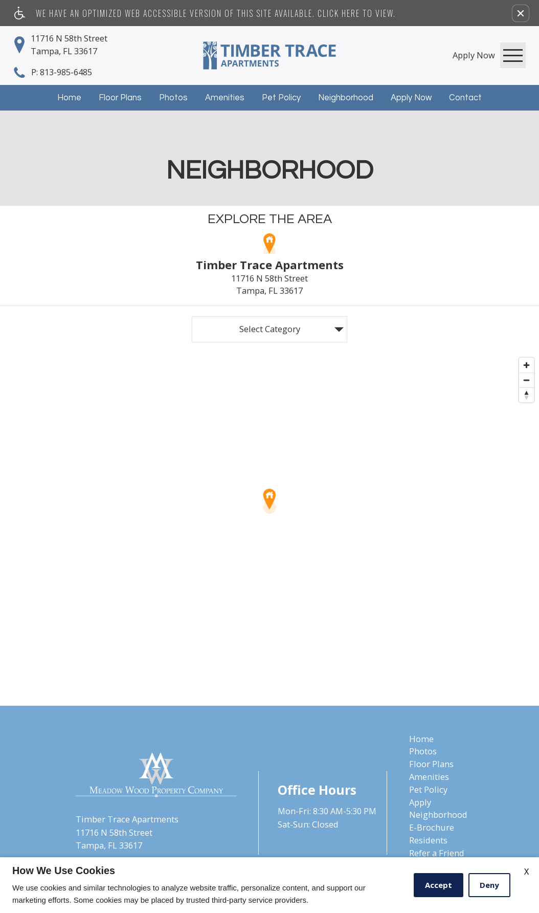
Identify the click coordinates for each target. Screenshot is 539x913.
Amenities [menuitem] (429, 776)
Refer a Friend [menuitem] (436, 853)
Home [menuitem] (421, 739)
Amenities (224, 97)
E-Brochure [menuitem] (431, 827)
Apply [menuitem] (420, 802)
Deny (489, 885)
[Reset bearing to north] (526, 394)
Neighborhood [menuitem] (438, 814)
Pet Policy (281, 97)
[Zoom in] (526, 365)
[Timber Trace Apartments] (269, 55)
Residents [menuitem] (428, 840)
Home (69, 97)
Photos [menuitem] (423, 751)
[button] (520, 13)
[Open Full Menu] (513, 55)
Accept (438, 885)
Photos (173, 97)
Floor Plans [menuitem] (431, 764)
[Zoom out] (526, 380)
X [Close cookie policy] (526, 871)
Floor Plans (120, 97)
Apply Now (411, 97)
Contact (465, 97)
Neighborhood (345, 97)
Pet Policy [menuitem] (428, 789)
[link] (474, 55)
